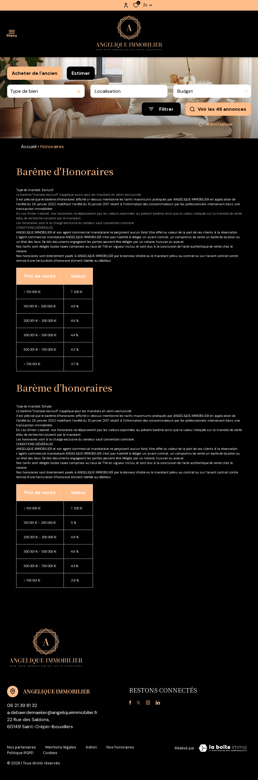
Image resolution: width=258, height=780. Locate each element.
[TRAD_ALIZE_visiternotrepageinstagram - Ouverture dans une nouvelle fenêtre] (148, 702)
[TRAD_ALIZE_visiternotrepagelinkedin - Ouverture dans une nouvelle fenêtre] (157, 702)
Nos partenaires (21, 747)
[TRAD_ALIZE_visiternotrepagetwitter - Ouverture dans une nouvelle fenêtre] (138, 702)
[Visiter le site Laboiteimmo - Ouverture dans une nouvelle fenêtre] (222, 748)
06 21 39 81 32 (22, 705)
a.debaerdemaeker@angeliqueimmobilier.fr (52, 712)
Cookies (50, 752)
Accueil (28, 146)
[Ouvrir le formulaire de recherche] (161, 109)
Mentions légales (60, 747)
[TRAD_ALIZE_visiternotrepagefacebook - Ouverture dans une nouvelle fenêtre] (130, 702)
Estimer (80, 73)
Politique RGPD (20, 752)
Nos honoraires (120, 747)
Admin (91, 747)
